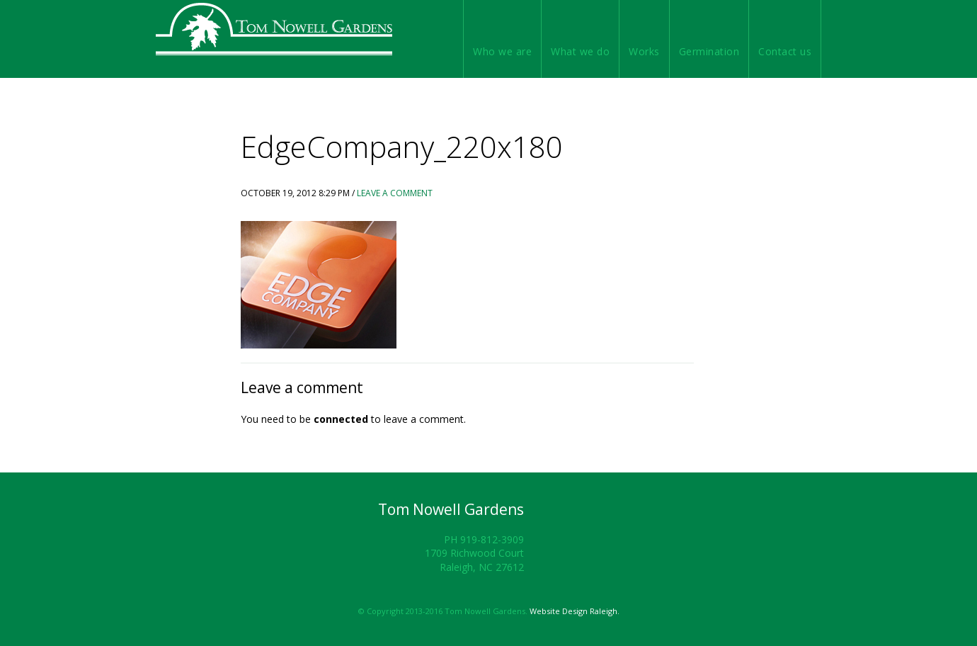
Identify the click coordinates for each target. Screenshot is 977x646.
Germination (709, 51)
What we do (580, 51)
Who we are (502, 51)
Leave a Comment (395, 193)
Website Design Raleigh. (574, 611)
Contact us (784, 51)
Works (644, 51)
